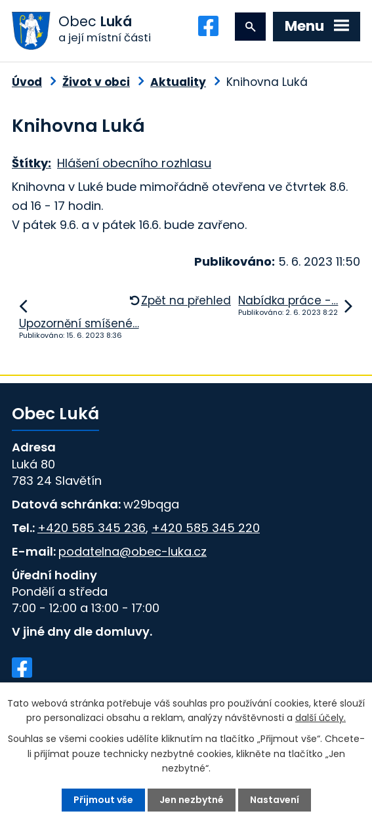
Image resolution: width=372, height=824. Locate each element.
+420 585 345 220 (206, 528)
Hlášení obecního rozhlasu (134, 163)
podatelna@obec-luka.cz (132, 551)
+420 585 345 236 (91, 528)
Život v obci (96, 82)
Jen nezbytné (191, 799)
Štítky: (31, 163)
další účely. (320, 717)
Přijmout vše (103, 799)
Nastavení (274, 799)
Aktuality (178, 82)
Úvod (27, 82)
